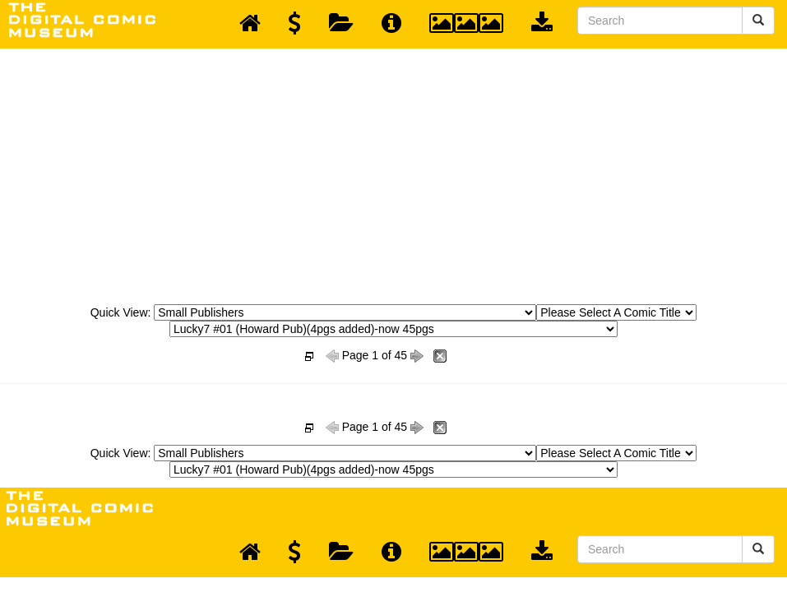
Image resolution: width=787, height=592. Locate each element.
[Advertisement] (394, 172)
